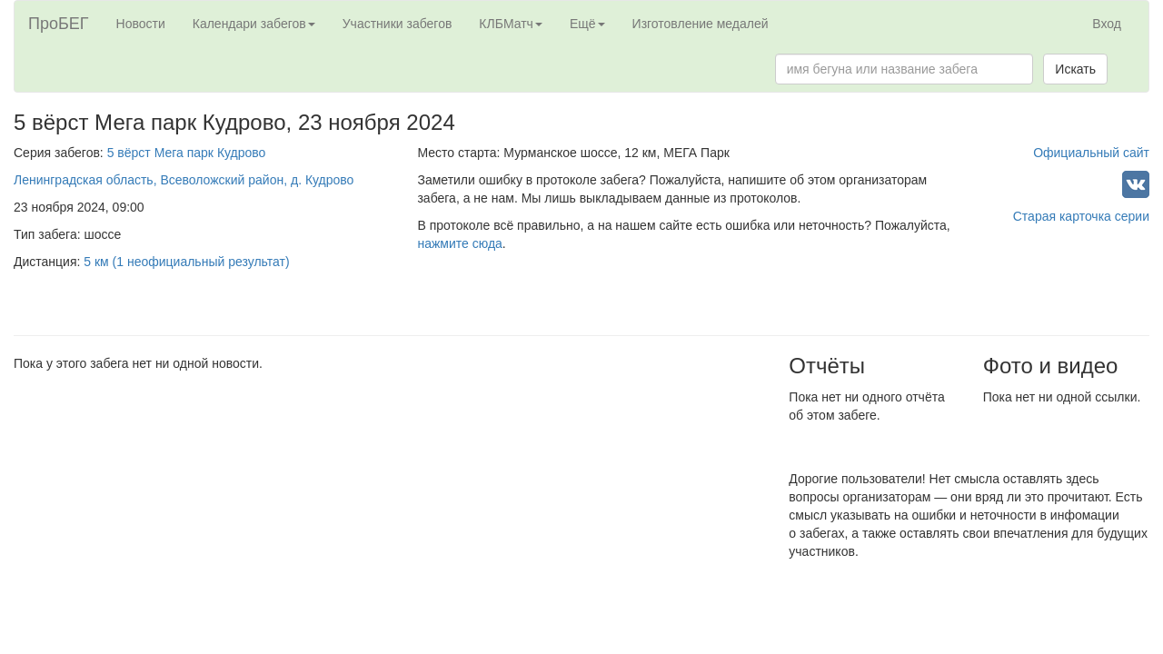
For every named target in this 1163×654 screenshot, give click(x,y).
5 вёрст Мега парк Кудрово (186, 152)
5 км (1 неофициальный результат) (186, 261)
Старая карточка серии (1081, 216)
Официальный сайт (1091, 152)
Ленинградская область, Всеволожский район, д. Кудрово (183, 180)
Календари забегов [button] (254, 23)
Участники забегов (397, 23)
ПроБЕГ (58, 24)
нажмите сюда (459, 243)
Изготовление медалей (700, 23)
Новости (140, 23)
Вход (1106, 23)
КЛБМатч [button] (510, 23)
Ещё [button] (587, 23)
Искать (1075, 69)
